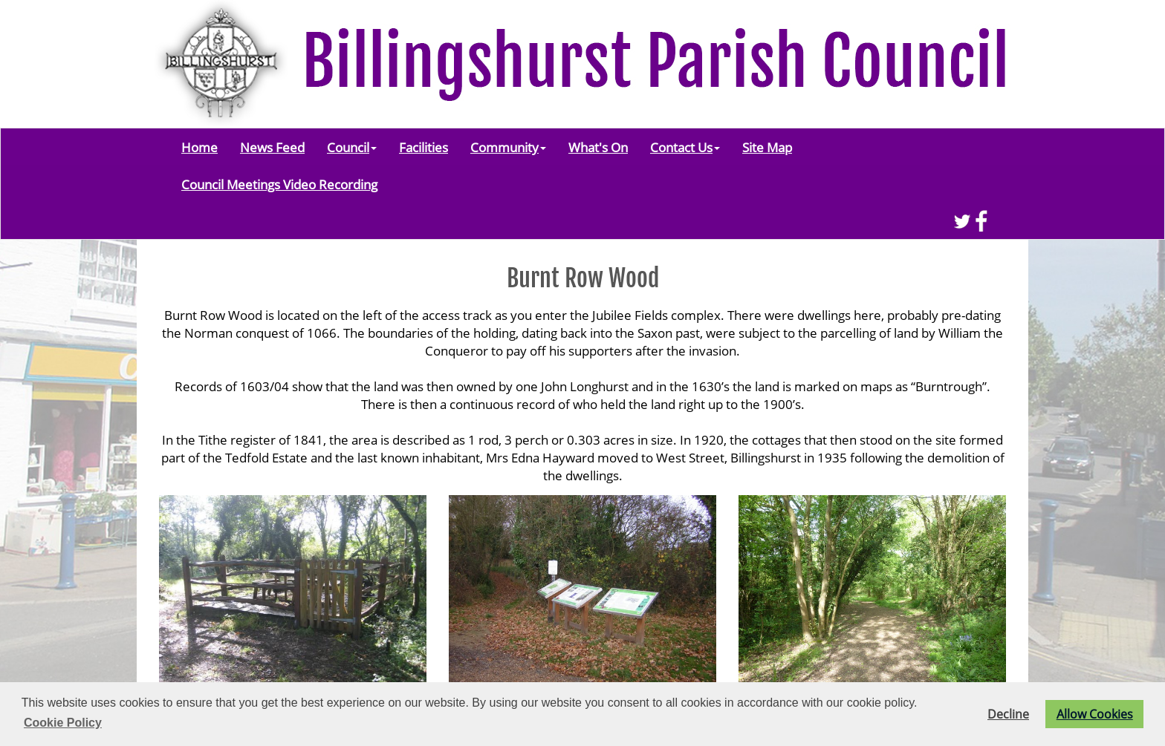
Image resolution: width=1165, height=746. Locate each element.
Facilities (423, 147)
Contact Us (685, 147)
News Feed (272, 147)
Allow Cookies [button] (1095, 714)
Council (352, 147)
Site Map (767, 147)
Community (508, 147)
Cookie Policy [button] (63, 722)
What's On (598, 147)
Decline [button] (1008, 714)
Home (199, 147)
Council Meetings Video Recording (279, 184)
